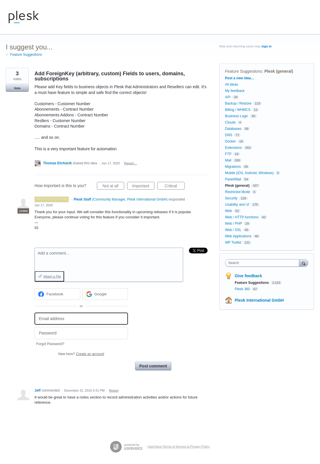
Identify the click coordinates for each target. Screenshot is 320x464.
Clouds (230, 122)
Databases (233, 129)
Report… (130, 163)
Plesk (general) (278, 71)
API (228, 97)
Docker (230, 141)
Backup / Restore (238, 103)
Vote (17, 88)
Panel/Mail (233, 179)
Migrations (233, 167)
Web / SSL (233, 230)
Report (113, 390)
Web (228, 211)
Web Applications (238, 236)
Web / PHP (233, 224)
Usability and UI (237, 205)
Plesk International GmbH (259, 300)
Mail (228, 160)
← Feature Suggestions (24, 55)
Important (143, 187)
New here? (81, 354)
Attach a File (52, 276)
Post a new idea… (239, 78)
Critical (175, 187)
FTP (228, 154)
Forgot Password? (50, 344)
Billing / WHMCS (238, 110)
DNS (228, 135)
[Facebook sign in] (57, 294)
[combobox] (263, 263)
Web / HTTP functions (242, 217)
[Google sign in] (105, 294)
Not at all (113, 187)
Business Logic (236, 116)
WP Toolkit (233, 242)
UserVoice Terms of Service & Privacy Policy (178, 446)
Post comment (153, 366)
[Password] (81, 333)
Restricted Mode (237, 192)
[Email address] (81, 319)
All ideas (231, 84)
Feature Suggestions (243, 71)
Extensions (233, 148)
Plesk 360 (243, 289)
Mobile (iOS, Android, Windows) (249, 173)
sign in (266, 46)
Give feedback (248, 276)
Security (231, 198)
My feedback (235, 91)
